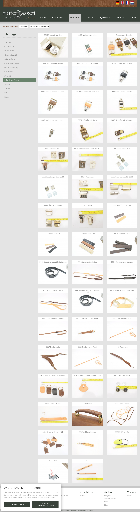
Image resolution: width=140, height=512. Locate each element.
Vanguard (7, 42)
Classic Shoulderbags (11, 63)
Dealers (90, 17)
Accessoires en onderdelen (39, 26)
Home (43, 17)
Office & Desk (9, 59)
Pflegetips (107, 495)
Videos (129, 495)
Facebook (82, 495)
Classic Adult (9, 46)
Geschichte (57, 17)
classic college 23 (10, 55)
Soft (5, 93)
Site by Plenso (90, 510)
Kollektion (75, 17)
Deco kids (7, 76)
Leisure (7, 88)
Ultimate (7, 84)
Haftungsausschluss (61, 510)
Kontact (120, 17)
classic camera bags (11, 67)
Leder (106, 502)
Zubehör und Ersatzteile (12, 80)
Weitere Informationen (45, 505)
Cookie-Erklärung (82, 510)
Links (133, 17)
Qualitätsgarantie (110, 499)
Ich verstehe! (16, 505)
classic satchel (9, 51)
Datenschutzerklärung (72, 510)
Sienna (6, 97)
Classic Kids (8, 72)
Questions (105, 17)
